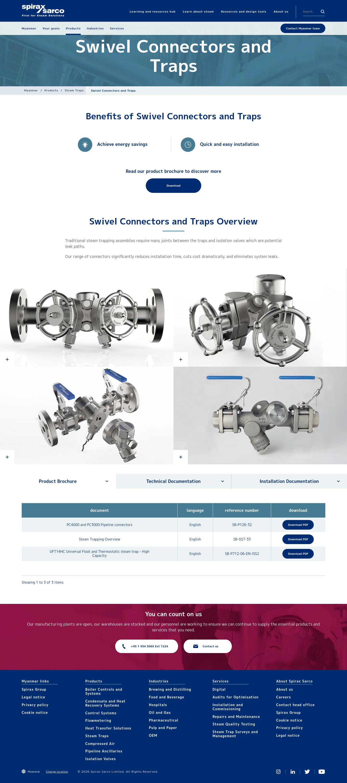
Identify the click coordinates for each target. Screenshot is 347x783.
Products (51, 90)
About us (284, 689)
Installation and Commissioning (228, 706)
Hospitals (158, 704)
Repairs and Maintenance (236, 716)
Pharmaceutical (163, 720)
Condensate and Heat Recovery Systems (105, 703)
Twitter (307, 772)
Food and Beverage (166, 697)
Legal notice (33, 697)
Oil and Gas (160, 712)
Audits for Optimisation (236, 697)
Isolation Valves (100, 758)
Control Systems (101, 713)
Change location (57, 772)
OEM (153, 735)
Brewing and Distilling (170, 689)
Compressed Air (100, 743)
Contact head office (295, 704)
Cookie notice (35, 712)
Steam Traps (74, 90)
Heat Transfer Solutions (108, 728)
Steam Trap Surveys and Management (235, 733)
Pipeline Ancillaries (103, 751)
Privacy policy (35, 704)
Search (323, 12)
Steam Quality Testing (234, 724)
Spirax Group (34, 689)
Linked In (292, 772)
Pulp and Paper (163, 727)
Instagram (278, 772)
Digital (219, 689)
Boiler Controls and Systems (103, 691)
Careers (283, 697)
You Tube (321, 772)
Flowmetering (98, 720)
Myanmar (31, 90)
